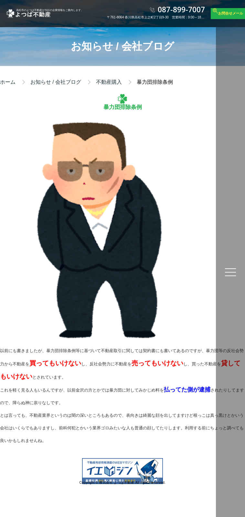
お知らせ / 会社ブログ (55, 82)
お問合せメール (230, 13)
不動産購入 (109, 82)
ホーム (8, 82)
